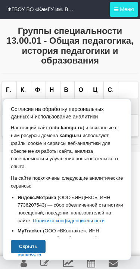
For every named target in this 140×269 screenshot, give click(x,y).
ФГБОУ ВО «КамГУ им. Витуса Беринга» (41, 9)
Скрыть (28, 246)
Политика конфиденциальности (69, 220)
